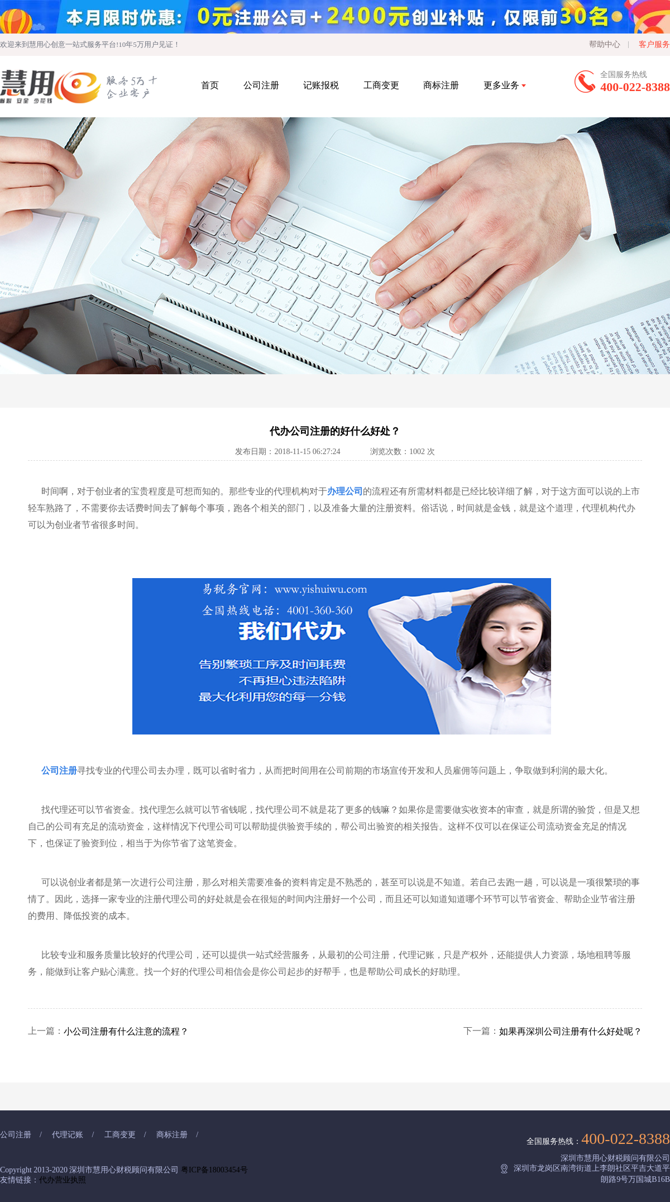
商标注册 (441, 85)
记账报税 (321, 85)
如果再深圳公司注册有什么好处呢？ (570, 1031)
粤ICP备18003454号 (214, 1170)
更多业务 (505, 85)
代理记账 (67, 1135)
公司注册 (261, 85)
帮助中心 (604, 44)
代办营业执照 (62, 1180)
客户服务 (654, 44)
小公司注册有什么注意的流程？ (126, 1031)
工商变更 (381, 85)
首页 (210, 85)
